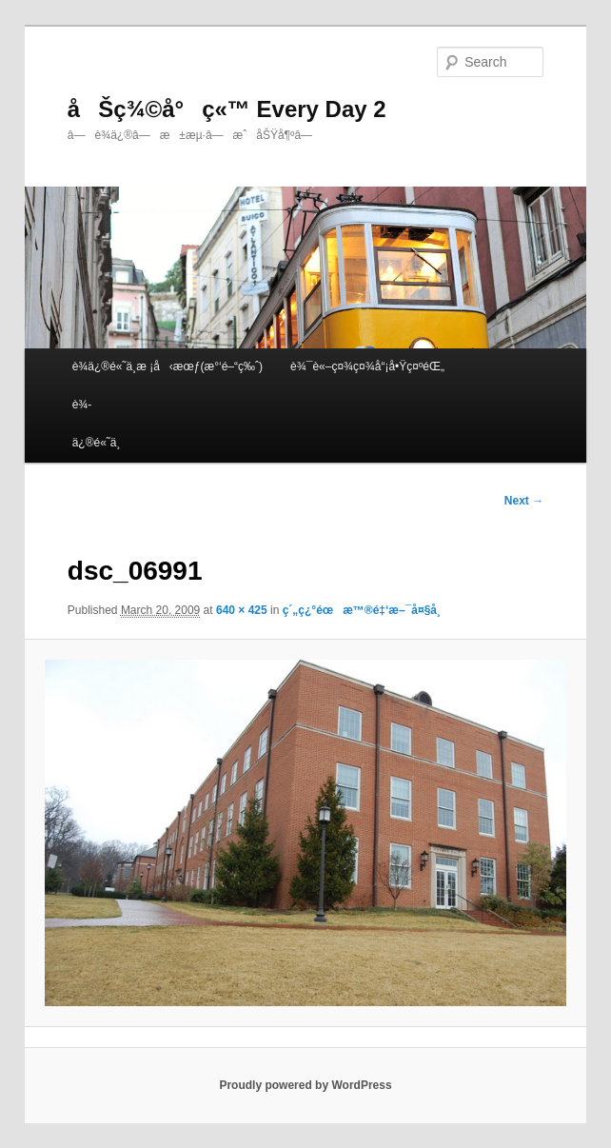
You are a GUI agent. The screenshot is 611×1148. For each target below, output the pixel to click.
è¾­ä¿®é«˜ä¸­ (96, 423)
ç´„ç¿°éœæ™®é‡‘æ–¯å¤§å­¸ (362, 610)
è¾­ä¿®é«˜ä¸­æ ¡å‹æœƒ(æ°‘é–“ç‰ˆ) (167, 366)
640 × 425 (241, 610)
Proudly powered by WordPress (305, 1085)
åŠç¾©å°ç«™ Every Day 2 (227, 109)
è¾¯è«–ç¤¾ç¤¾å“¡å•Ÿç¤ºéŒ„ (367, 366)
